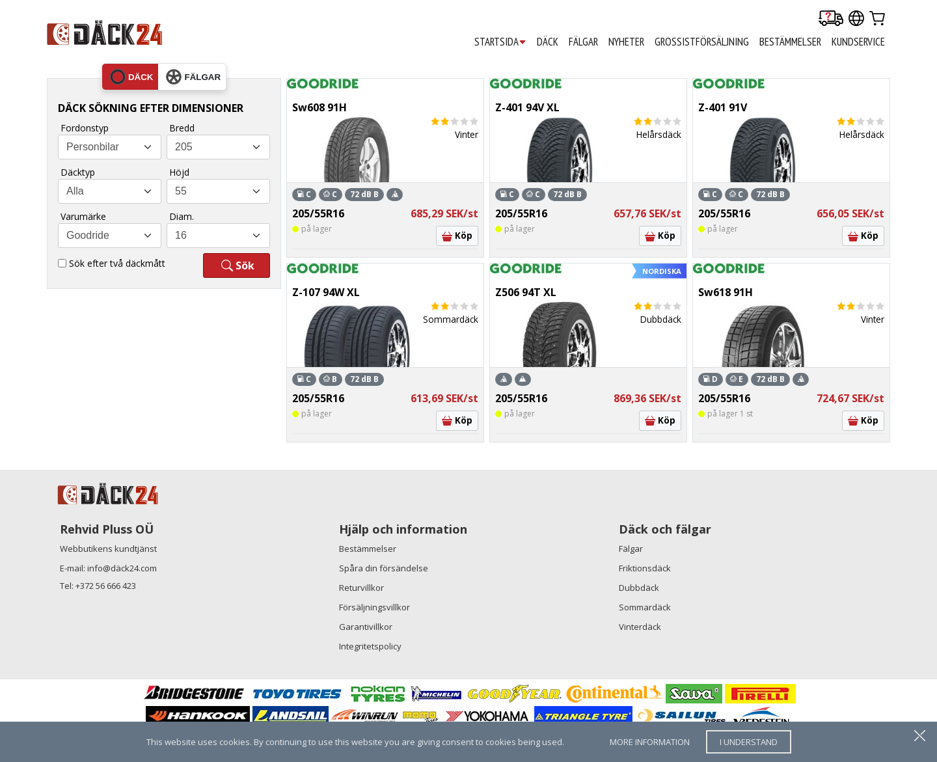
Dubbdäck (639, 587)
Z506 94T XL (525, 292)
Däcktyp (78, 172)
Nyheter (626, 41)
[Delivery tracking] (831, 19)
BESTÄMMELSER (790, 41)
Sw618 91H (725, 292)
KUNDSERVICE (858, 41)
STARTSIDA (500, 41)
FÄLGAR (583, 41)
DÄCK (547, 41)
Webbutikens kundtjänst (108, 548)
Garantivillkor (365, 627)
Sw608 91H (319, 107)
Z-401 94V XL (527, 107)
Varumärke (83, 216)
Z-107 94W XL (326, 292)
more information (650, 742)
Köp (457, 235)
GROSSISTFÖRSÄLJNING (702, 41)
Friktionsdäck (645, 568)
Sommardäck (645, 607)
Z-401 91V (722, 107)
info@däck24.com (122, 568)
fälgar (193, 77)
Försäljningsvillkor (374, 607)
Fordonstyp (85, 128)
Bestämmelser (367, 548)
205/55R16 (318, 213)
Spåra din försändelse (383, 568)
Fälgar (631, 548)
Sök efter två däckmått (117, 263)
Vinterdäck (640, 627)
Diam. (181, 216)
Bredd (182, 128)
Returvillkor (361, 587)
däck (132, 77)
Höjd (179, 172)
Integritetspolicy (370, 646)
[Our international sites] (856, 19)
